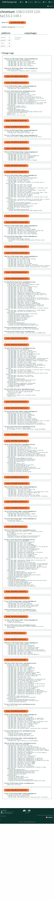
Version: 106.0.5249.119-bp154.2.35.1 (16, 231)
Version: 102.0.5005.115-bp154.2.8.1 (16, 648)
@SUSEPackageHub (6, 893)
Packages (38, 2)
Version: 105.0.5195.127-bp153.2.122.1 (17, 270)
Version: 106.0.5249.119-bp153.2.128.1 (17, 237)
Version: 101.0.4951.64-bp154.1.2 (15, 692)
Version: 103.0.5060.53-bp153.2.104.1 (16, 480)
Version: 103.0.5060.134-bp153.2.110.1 (17, 527)
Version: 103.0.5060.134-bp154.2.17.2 (16, 521)
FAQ (45, 2)
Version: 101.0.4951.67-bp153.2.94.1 (16, 675)
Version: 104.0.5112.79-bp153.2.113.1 (16, 372)
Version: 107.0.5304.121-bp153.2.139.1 (17, 133)
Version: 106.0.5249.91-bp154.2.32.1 (16, 174)
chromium (7, 12)
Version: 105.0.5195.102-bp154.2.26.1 (16, 291)
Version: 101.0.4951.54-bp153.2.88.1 (16, 721)
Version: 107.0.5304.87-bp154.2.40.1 (16, 78)
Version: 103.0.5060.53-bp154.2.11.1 (16, 473)
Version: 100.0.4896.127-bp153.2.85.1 (16, 869)
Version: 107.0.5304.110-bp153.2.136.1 (17, 155)
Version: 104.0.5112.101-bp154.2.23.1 (16, 438)
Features (50, 6)
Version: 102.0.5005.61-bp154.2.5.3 (16, 573)
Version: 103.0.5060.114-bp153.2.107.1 (17, 553)
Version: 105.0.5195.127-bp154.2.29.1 (16, 264)
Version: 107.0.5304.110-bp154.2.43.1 (16, 149)
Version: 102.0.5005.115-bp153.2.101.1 (17, 655)
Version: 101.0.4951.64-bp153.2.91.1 (16, 698)
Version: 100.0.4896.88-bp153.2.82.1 (16, 779)
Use (22, 2)
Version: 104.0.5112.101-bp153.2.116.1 (17, 444)
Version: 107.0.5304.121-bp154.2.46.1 (16, 127)
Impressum (3, 896)
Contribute (29, 2)
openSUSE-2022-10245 (17, 22)
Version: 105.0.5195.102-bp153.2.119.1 (17, 298)
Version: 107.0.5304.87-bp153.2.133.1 (16, 84)
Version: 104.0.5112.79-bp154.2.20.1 (16, 366)
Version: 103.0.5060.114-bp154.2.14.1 (16, 547)
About (51, 2)
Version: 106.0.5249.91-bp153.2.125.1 (16, 180)
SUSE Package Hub (9, 2)
